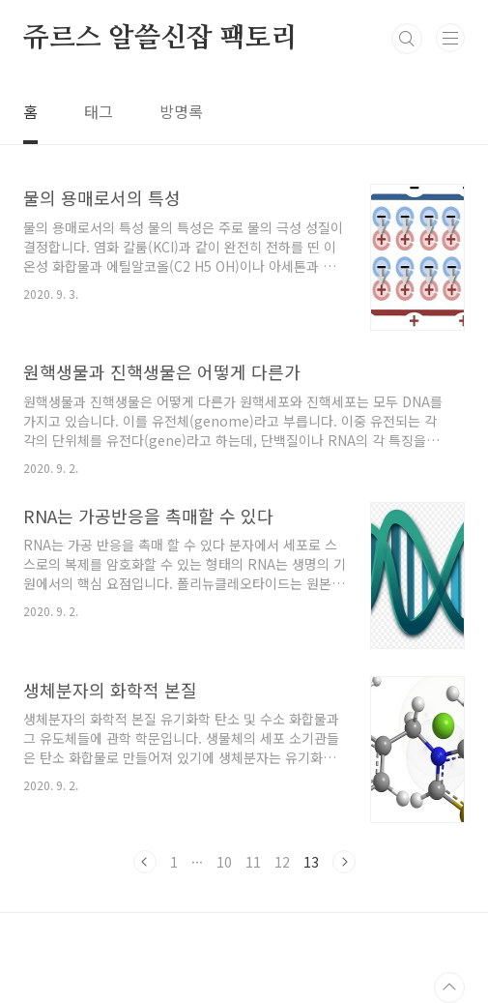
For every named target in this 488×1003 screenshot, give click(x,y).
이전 (145, 861)
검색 (406, 38)
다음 (344, 861)
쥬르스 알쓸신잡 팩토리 (160, 38)
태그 (98, 111)
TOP (449, 987)
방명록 (181, 111)
